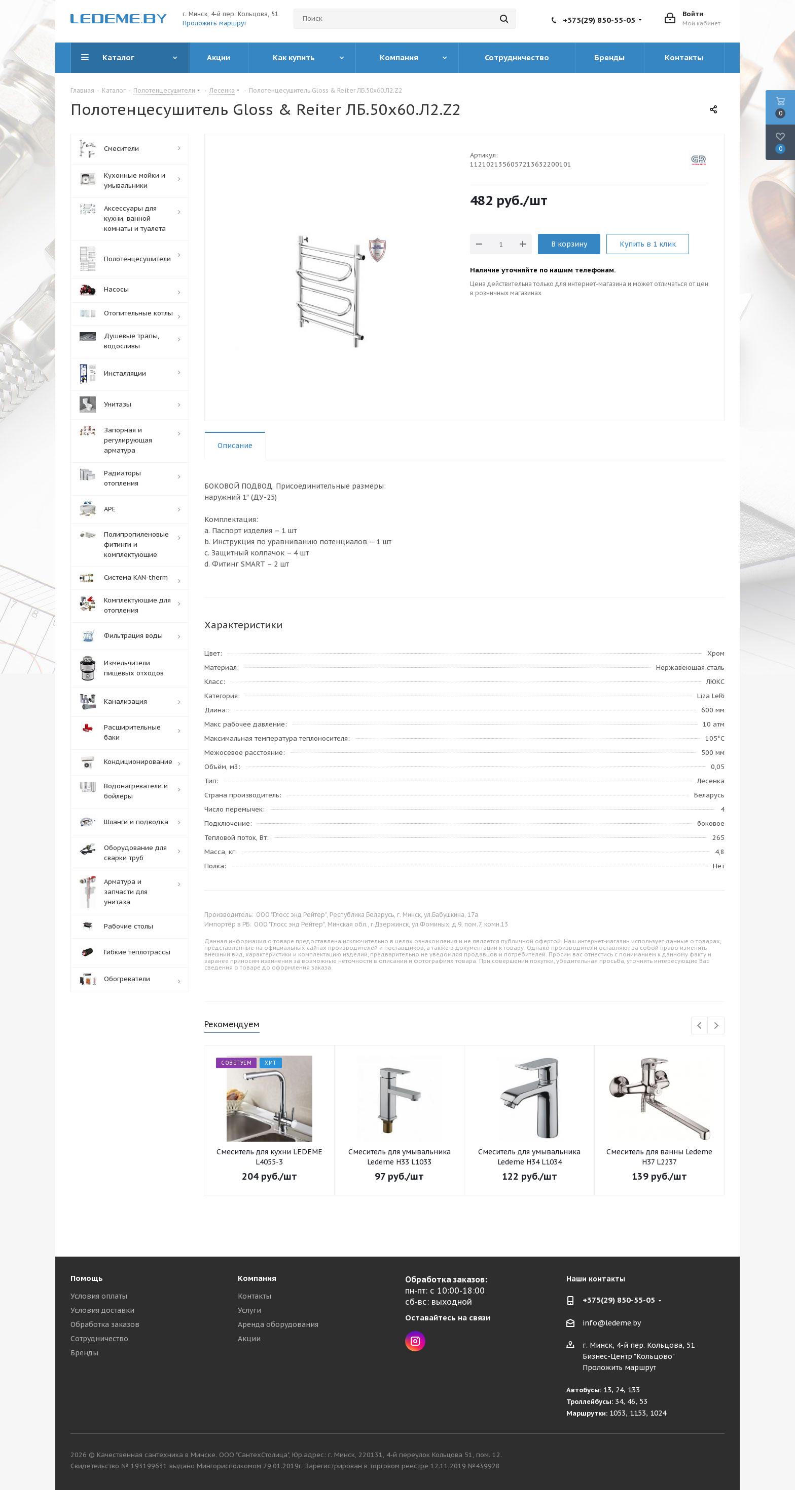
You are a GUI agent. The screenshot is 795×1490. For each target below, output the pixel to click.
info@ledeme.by (612, 1322)
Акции (249, 1338)
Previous (700, 1026)
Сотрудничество (99, 1338)
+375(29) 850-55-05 (599, 20)
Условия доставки (102, 1310)
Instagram (415, 1341)
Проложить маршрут (215, 23)
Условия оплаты (98, 1296)
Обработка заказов (104, 1324)
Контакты (254, 1296)
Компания (257, 1278)
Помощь (86, 1278)
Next (716, 1026)
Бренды (84, 1352)
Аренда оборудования (278, 1324)
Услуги (249, 1310)
